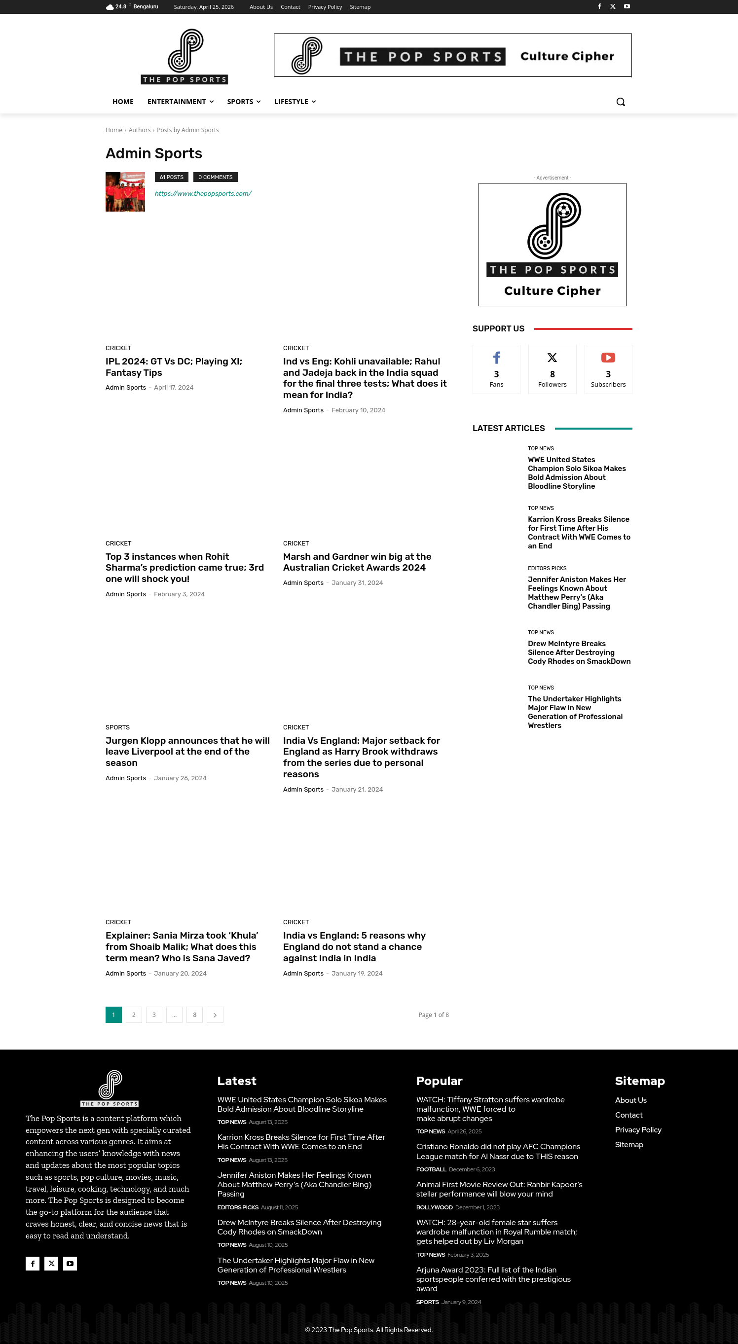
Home (114, 130)
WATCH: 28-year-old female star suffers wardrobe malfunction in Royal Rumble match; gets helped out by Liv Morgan (496, 1231)
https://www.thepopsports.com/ (203, 193)
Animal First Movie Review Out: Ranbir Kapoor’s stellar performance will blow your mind (499, 1189)
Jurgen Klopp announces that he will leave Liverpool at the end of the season (188, 752)
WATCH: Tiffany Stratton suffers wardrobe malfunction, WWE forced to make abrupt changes (490, 1109)
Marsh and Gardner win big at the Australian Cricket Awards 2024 (357, 562)
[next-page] (215, 1015)
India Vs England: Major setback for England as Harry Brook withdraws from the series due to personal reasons (361, 757)
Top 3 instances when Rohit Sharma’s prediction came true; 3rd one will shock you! (185, 568)
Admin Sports (126, 387)
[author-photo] (130, 192)
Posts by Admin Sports (188, 130)
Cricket (119, 348)
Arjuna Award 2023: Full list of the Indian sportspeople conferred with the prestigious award (493, 1279)
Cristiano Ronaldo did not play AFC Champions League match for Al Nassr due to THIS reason (498, 1151)
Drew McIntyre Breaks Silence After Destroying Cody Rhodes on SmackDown (579, 652)
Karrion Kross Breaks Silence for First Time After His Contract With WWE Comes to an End (579, 532)
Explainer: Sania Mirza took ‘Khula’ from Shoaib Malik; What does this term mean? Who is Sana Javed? (182, 947)
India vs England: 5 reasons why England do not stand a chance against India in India (354, 947)
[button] (620, 101)
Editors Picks (547, 568)
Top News (541, 448)
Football (431, 1169)
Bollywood (434, 1207)
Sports (118, 727)
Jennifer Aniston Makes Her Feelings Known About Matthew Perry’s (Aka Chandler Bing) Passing (577, 593)
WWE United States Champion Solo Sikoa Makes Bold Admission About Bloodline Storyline (577, 473)
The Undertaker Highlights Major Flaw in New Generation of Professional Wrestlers (575, 712)
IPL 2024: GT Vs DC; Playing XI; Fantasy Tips (174, 367)
